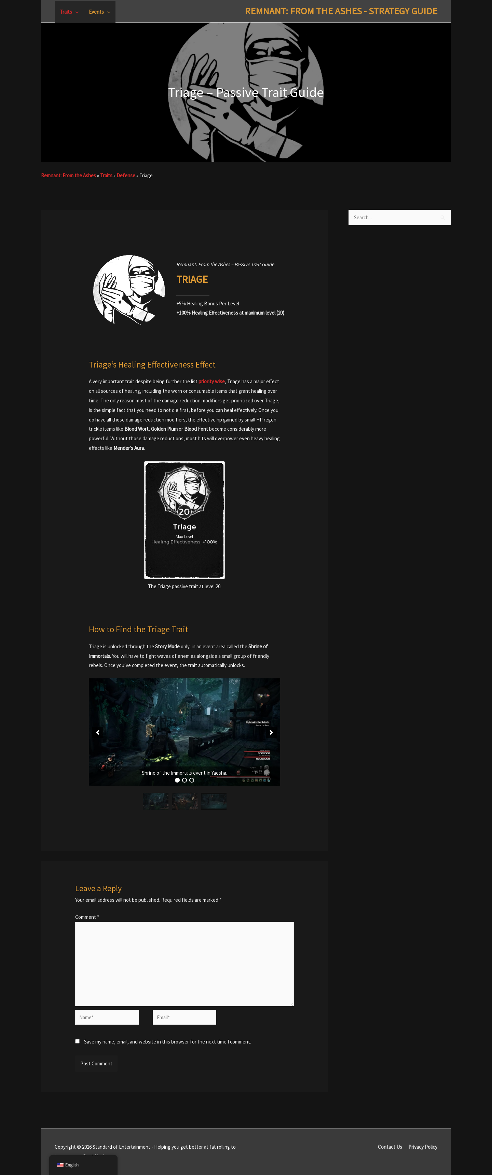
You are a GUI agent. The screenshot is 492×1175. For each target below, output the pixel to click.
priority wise (212, 381)
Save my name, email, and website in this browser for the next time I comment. (167, 1041)
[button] (97, 732)
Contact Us (390, 1147)
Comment (87, 917)
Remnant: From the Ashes (68, 175)
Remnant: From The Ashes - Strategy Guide (341, 11)
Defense (126, 175)
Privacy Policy (422, 1147)
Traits (106, 175)
